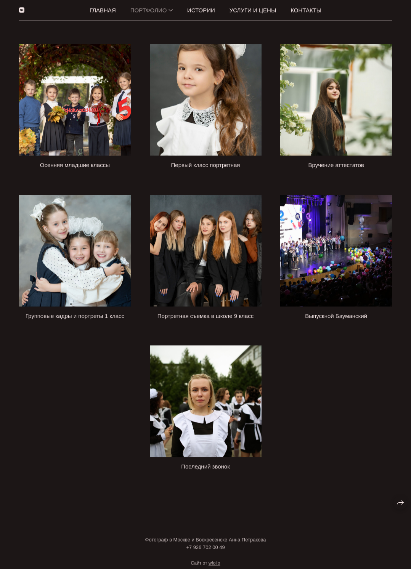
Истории (201, 9)
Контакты (306, 9)
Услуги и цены (253, 9)
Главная (103, 9)
